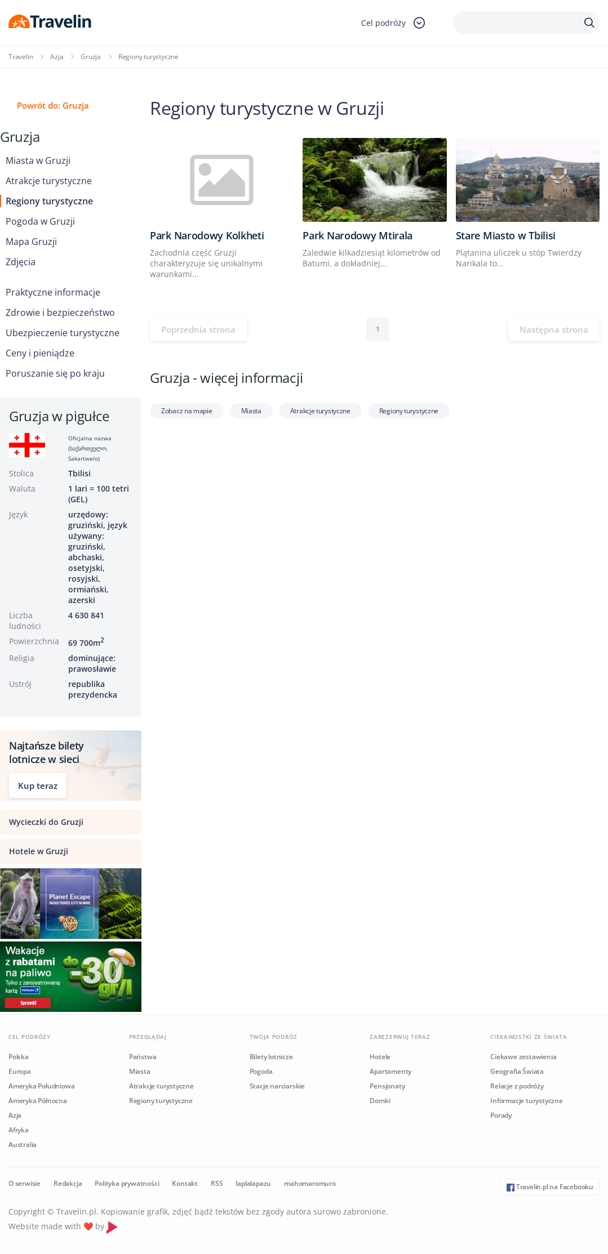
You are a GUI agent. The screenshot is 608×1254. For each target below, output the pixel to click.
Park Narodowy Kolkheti (207, 235)
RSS (217, 1183)
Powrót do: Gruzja (53, 105)
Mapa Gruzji (31, 241)
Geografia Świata (517, 1071)
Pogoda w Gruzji (40, 221)
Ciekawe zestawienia (523, 1056)
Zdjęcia (20, 262)
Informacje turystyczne (526, 1100)
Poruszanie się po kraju (55, 373)
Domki (380, 1100)
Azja (56, 56)
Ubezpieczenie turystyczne (62, 333)
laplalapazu (253, 1183)
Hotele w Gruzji (38, 851)
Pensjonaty (387, 1086)
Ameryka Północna (37, 1100)
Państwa (143, 1056)
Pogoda (261, 1071)
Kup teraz (37, 785)
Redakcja (68, 1183)
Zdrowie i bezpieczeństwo (60, 312)
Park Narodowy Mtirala (357, 235)
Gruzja (91, 56)
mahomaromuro (310, 1183)
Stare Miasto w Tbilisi (506, 235)
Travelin (20, 56)
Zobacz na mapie (186, 411)
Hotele (380, 1056)
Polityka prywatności (127, 1183)
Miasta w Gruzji (38, 160)
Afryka (18, 1130)
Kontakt (185, 1183)
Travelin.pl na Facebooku (550, 1186)
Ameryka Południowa (41, 1086)
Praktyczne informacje (53, 292)
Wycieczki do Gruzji (46, 821)
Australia (22, 1144)
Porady (501, 1115)
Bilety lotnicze (271, 1056)
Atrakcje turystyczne (49, 181)
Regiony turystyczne (49, 201)
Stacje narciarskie (277, 1086)
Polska (18, 1056)
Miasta (251, 411)
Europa (19, 1071)
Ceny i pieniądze (40, 353)
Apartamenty (390, 1071)
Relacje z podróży (517, 1086)
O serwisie (24, 1183)
